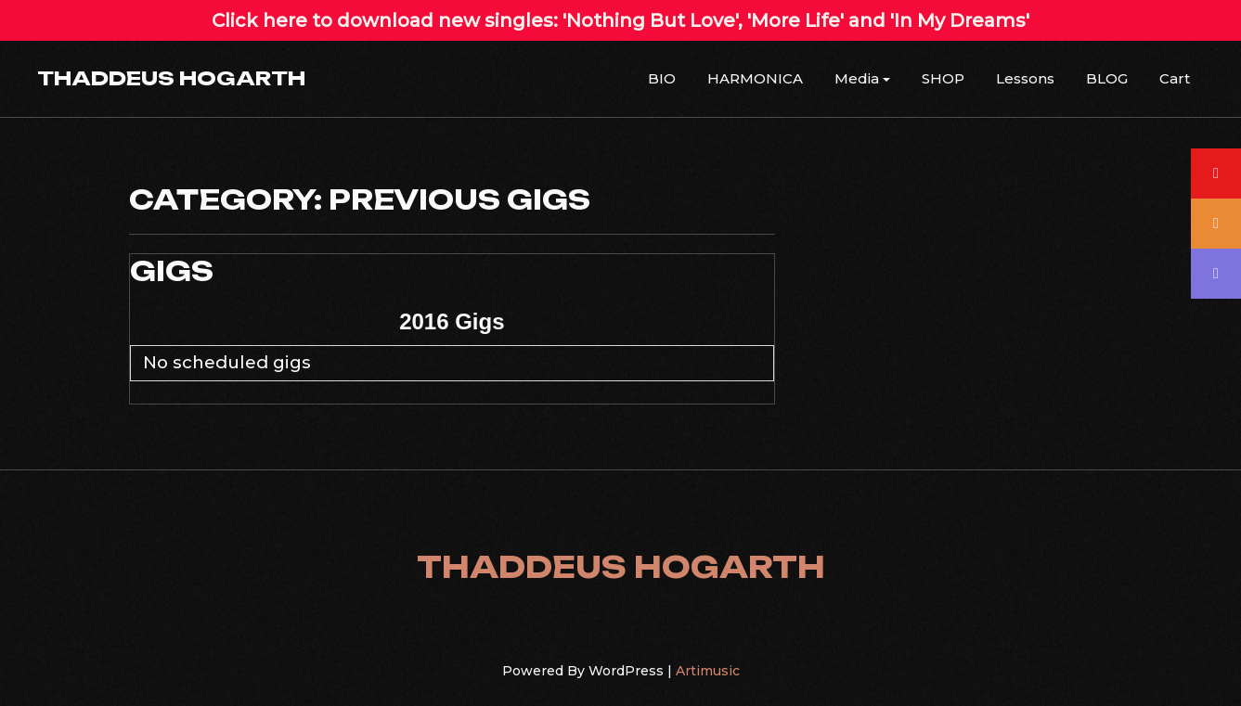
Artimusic (708, 670)
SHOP (943, 78)
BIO (662, 78)
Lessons (1025, 78)
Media (856, 78)
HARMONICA (755, 78)
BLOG (1107, 78)
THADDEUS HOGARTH (171, 78)
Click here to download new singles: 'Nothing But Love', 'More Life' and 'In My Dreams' (620, 20)
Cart (1174, 78)
